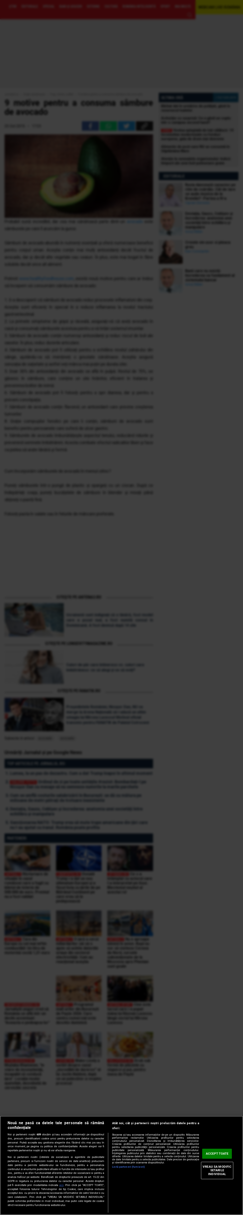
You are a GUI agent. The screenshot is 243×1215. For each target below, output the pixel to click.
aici (61, 1185)
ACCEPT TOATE (217, 1154)
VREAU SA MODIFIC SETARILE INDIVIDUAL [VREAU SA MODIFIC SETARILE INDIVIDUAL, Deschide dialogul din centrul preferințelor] (217, 1170)
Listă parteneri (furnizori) (128, 1166)
